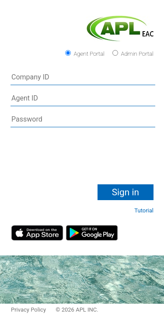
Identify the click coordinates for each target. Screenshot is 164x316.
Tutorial (144, 210)
